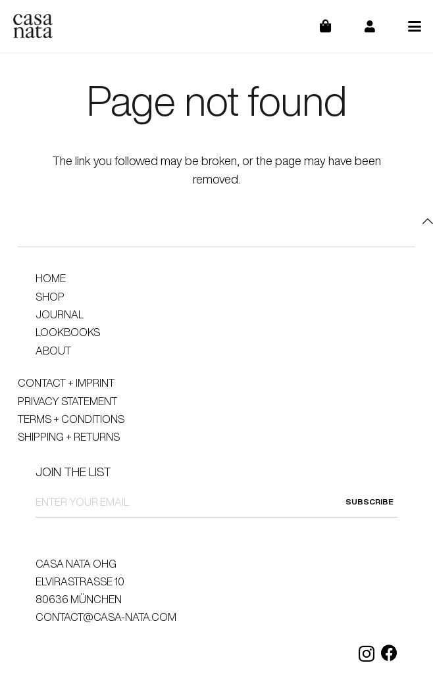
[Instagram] (366, 654)
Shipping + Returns (69, 437)
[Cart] (334, 26)
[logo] (32, 26)
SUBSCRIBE (369, 501)
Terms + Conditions (71, 419)
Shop (50, 297)
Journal (60, 314)
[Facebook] (389, 653)
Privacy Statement (67, 401)
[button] (415, 26)
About (53, 350)
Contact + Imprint (66, 383)
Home (51, 278)
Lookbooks (68, 332)
